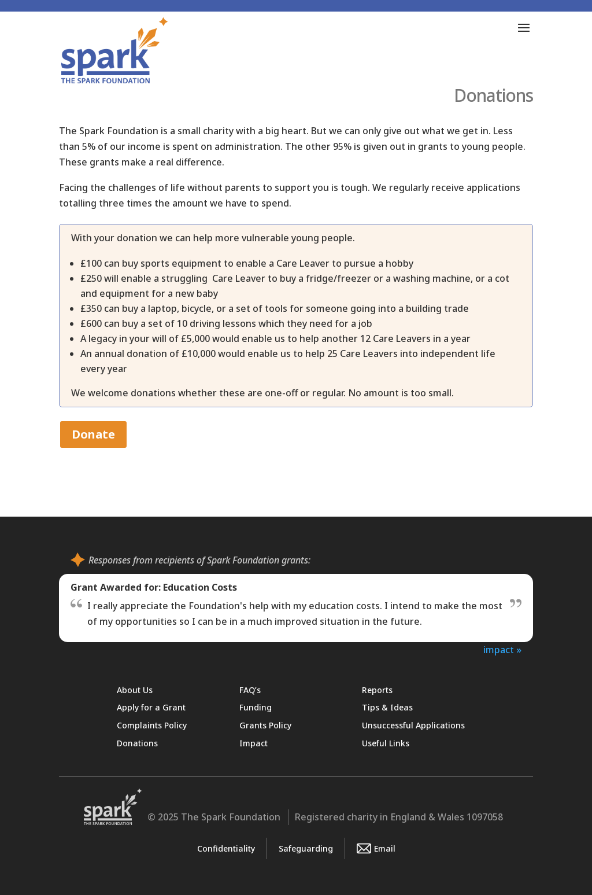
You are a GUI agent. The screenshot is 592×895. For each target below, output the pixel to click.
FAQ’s (250, 689)
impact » (502, 649)
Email (376, 848)
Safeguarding (306, 848)
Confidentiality (226, 848)
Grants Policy (265, 725)
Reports (377, 689)
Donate (93, 434)
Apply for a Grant (151, 707)
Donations (137, 743)
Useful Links (385, 743)
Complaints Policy (152, 725)
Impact (253, 743)
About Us (135, 689)
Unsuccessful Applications (413, 725)
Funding (255, 707)
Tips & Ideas (387, 707)
